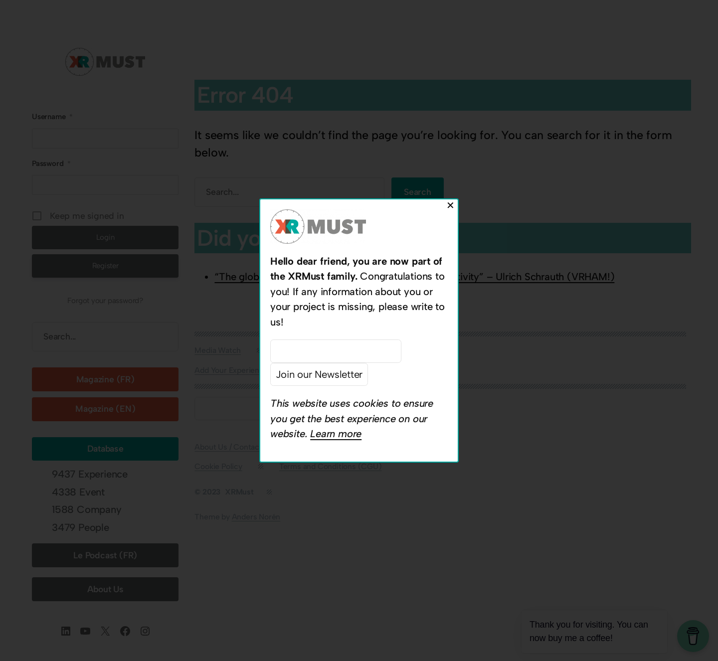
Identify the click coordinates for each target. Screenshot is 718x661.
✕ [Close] (450, 205)
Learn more (335, 434)
